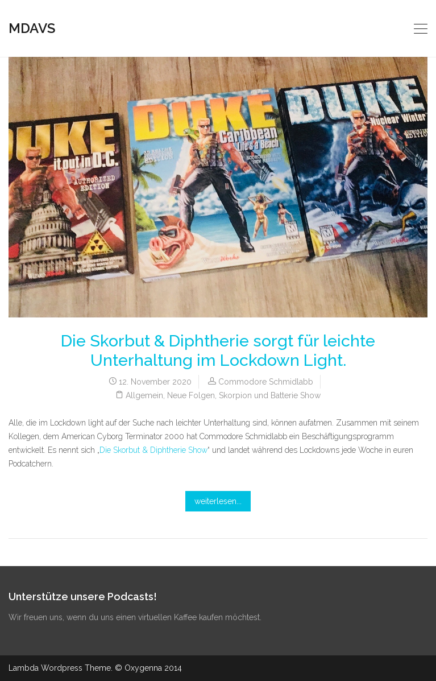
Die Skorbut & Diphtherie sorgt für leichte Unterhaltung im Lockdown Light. (218, 350)
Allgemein (144, 395)
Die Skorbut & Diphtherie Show (153, 450)
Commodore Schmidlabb (265, 381)
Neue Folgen (191, 395)
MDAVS (32, 28)
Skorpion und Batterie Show (270, 395)
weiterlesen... (218, 501)
